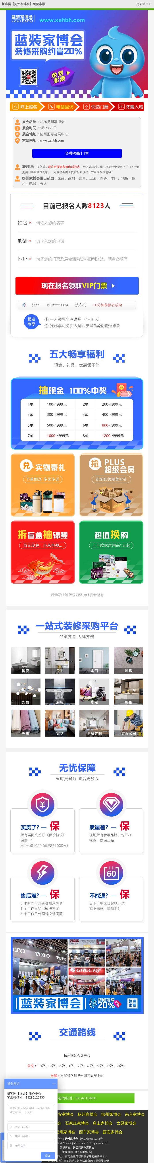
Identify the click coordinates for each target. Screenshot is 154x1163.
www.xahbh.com (52, 140)
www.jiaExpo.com (76, 1143)
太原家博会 (126, 1123)
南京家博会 (135, 1114)
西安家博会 (64, 1114)
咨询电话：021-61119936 (77, 1098)
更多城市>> (144, 4)
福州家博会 (65, 1132)
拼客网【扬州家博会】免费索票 (23, 4)
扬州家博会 (88, 1114)
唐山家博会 (103, 1123)
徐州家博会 (111, 1114)
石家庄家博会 (77, 1123)
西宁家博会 (89, 1132)
